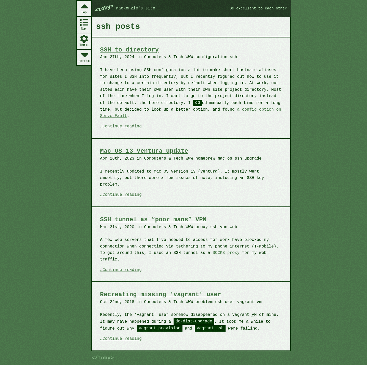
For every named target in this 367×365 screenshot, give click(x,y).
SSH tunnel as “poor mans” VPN (153, 219)
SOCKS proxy (226, 253)
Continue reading (122, 126)
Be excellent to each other (258, 8)
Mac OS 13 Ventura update (144, 151)
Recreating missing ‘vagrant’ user (160, 294)
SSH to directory (129, 49)
